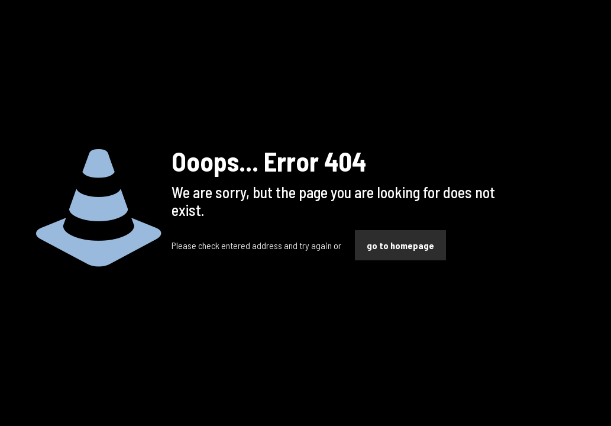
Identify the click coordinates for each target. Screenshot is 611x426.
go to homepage (400, 245)
